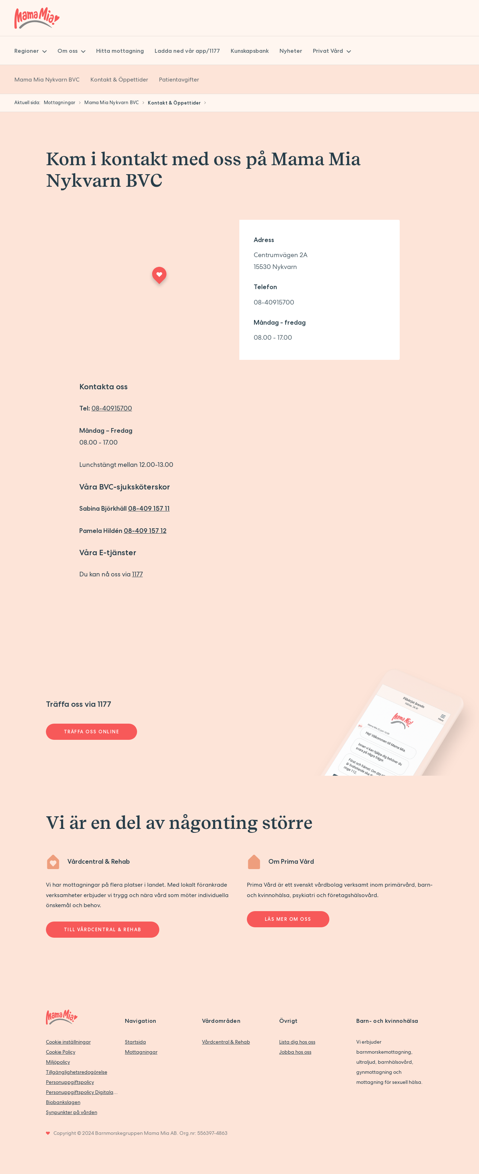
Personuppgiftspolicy (70, 1082)
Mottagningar (141, 1052)
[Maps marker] (159, 277)
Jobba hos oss (295, 1052)
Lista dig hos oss (297, 1042)
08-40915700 (274, 302)
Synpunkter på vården (71, 1112)
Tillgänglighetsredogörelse (76, 1072)
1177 (137, 574)
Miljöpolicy (58, 1062)
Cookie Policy (60, 1052)
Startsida (135, 1042)
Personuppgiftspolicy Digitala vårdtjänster (82, 1092)
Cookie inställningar (68, 1042)
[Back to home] (37, 18)
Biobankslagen (63, 1102)
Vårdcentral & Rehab (226, 1042)
